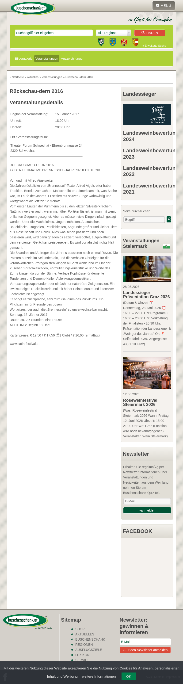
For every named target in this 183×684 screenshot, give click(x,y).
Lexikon (82, 655)
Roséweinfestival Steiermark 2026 (140, 402)
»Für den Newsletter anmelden (145, 650)
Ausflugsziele (88, 650)
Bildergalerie (24, 58)
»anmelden (147, 510)
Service (82, 660)
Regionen (84, 644)
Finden (149, 33)
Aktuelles (84, 634)
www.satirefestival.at (24, 344)
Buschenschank (90, 639)
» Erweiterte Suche (154, 45)
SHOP (80, 629)
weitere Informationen (99, 676)
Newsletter (136, 454)
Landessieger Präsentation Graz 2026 (146, 294)
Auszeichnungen (72, 58)
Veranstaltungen (46, 58)
